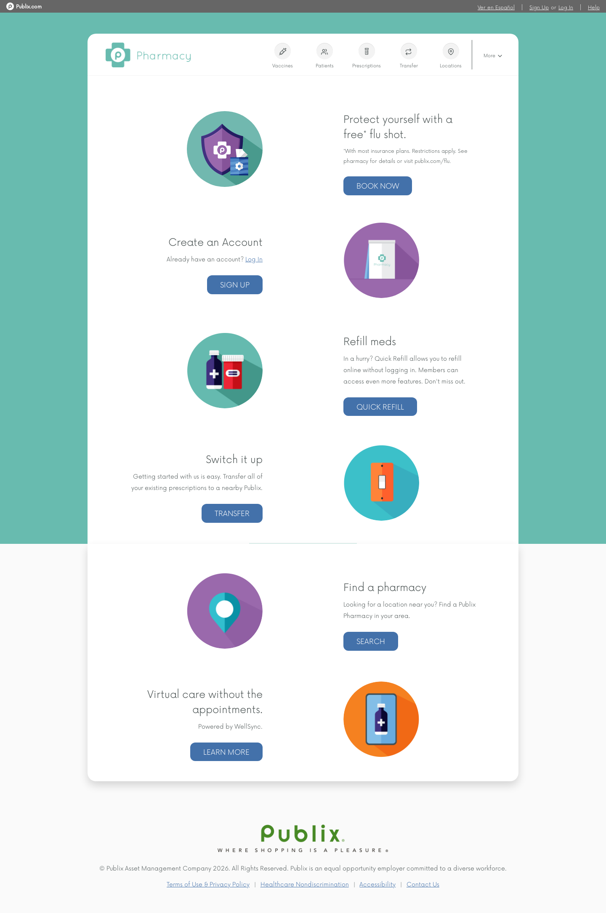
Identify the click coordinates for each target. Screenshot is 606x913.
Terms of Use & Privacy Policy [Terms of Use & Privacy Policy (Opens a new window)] (208, 884)
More (493, 55)
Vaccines (282, 56)
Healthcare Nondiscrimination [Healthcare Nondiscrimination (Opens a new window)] (304, 884)
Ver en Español (496, 7)
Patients (325, 56)
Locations (451, 56)
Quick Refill (380, 406)
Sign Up (539, 7)
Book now (377, 185)
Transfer (409, 56)
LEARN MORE (226, 751)
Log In (565, 7)
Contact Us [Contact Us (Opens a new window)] (423, 884)
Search (370, 641)
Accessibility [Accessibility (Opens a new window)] (377, 884)
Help (594, 7)
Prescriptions (366, 56)
